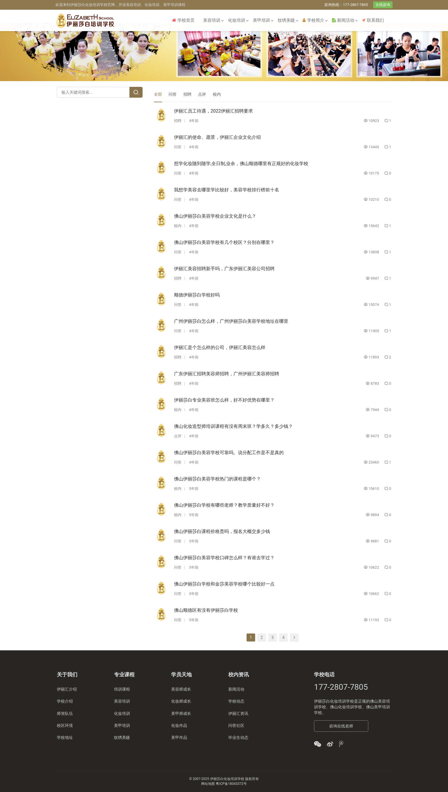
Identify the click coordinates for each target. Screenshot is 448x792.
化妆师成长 (181, 701)
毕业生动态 (238, 737)
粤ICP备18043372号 (231, 784)
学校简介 (313, 20)
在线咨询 (382, 5)
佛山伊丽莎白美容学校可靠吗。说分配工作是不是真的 (229, 452)
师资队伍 (65, 713)
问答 (173, 94)
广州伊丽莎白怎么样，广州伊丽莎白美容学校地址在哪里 (231, 321)
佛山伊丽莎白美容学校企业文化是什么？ (215, 216)
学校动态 (236, 701)
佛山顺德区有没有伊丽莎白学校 (206, 610)
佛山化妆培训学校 (346, 707)
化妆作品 (179, 725)
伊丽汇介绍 (67, 689)
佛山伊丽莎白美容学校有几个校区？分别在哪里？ (224, 242)
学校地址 (65, 737)
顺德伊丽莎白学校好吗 (197, 295)
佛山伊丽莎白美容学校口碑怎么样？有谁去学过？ (224, 557)
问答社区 (236, 725)
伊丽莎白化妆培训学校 (334, 701)
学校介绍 (65, 701)
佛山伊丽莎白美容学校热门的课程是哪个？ (217, 479)
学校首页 (183, 20)
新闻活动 (343, 20)
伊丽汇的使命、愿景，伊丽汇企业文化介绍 (217, 137)
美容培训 (211, 20)
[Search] (136, 92)
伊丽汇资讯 (238, 713)
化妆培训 (236, 20)
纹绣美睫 (286, 20)
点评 (202, 94)
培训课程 (122, 689)
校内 (217, 94)
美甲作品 (179, 737)
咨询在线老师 (341, 726)
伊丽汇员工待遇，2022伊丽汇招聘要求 (213, 111)
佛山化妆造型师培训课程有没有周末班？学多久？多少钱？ (233, 426)
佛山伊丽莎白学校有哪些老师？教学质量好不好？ (224, 505)
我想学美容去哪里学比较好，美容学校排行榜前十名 (226, 190)
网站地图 (208, 784)
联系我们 (373, 20)
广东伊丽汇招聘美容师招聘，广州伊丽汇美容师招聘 (226, 373)
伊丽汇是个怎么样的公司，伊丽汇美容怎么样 (219, 347)
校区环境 (65, 725)
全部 (158, 94)
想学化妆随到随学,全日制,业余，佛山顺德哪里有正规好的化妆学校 (241, 163)
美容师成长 (181, 689)
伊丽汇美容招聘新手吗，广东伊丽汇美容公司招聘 (224, 268)
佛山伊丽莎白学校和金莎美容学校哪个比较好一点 (224, 584)
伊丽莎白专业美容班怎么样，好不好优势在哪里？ (224, 400)
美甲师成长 (181, 713)
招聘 (187, 94)
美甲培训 (261, 20)
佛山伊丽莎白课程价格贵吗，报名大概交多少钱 (222, 531)
